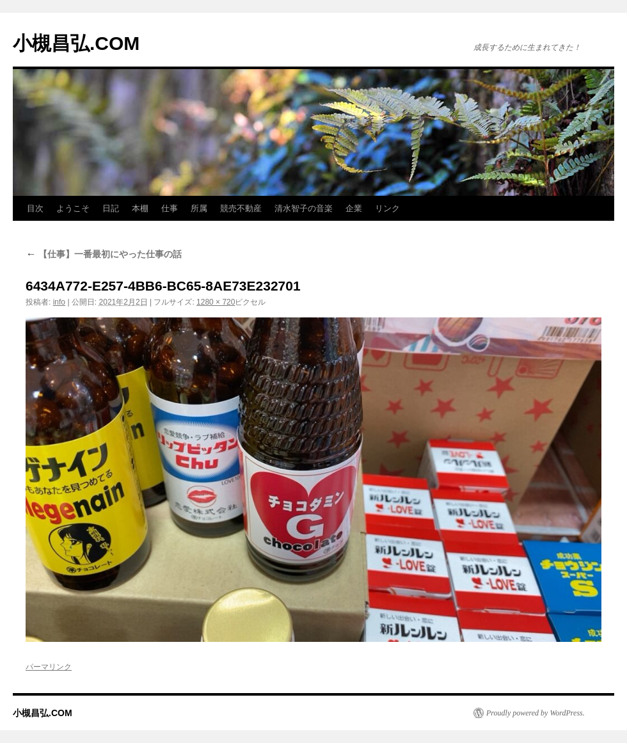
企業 (353, 208)
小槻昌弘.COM (76, 43)
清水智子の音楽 (303, 208)
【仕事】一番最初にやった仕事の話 (104, 254)
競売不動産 (241, 208)
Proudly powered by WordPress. (535, 712)
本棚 (140, 208)
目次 (35, 208)
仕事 (169, 208)
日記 (110, 208)
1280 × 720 (215, 302)
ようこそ (73, 208)
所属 (199, 208)
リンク (387, 208)
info (59, 302)
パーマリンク (49, 666)
